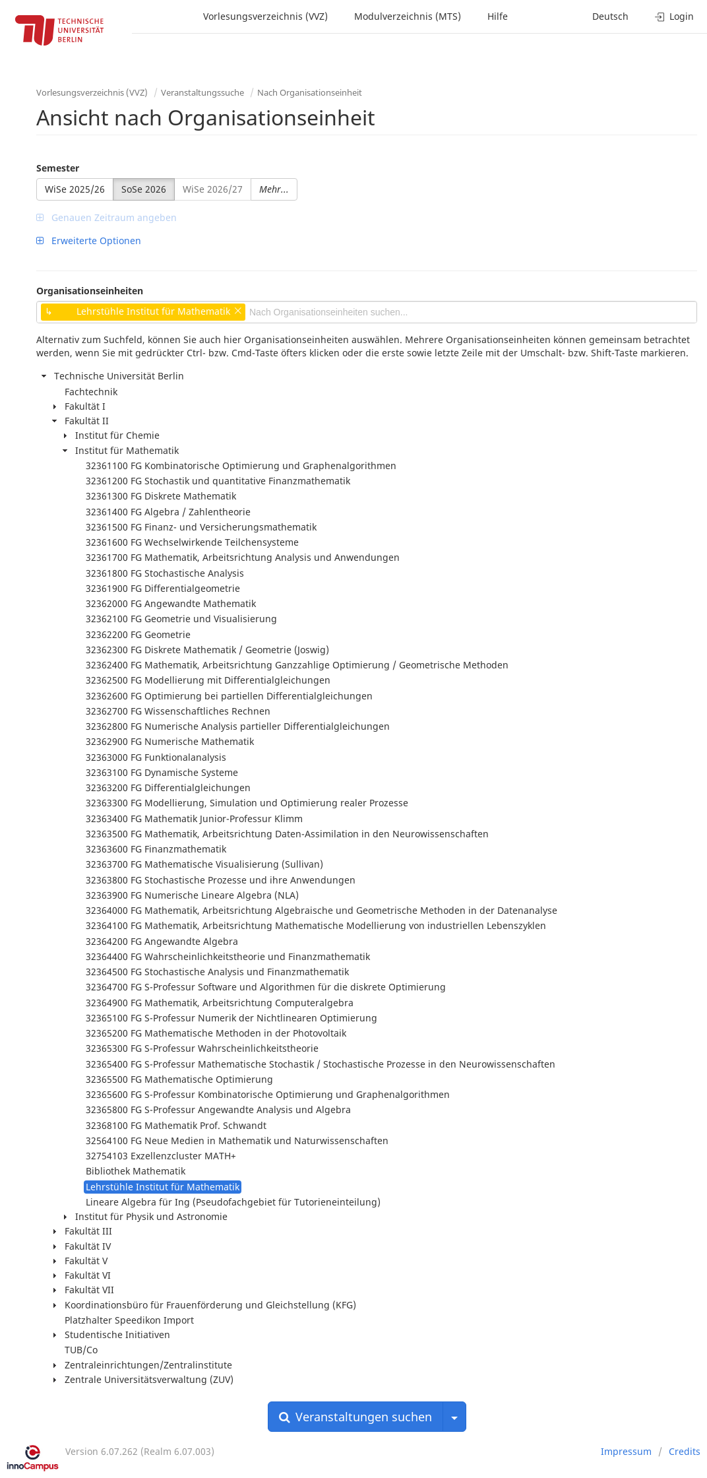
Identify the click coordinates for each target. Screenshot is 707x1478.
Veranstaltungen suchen (355, 1417)
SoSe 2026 (143, 189)
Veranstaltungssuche (202, 92)
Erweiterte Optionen (88, 240)
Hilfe (497, 16)
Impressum (626, 1451)
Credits (684, 1451)
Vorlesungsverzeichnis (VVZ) (265, 16)
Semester (57, 168)
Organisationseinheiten (89, 290)
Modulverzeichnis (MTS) (407, 16)
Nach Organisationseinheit (309, 92)
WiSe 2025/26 (75, 189)
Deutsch (610, 16)
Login (674, 16)
